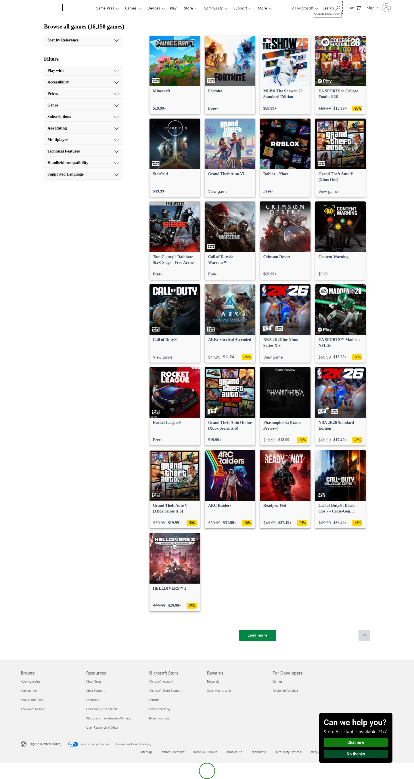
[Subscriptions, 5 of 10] (83, 116)
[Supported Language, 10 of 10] (83, 174)
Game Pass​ (105, 7)
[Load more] (257, 635)
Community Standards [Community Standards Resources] (101, 709)
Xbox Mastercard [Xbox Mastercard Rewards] (219, 690)
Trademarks (258, 752)
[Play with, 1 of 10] (83, 70)
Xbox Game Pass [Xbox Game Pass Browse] (32, 700)
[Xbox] (78, 8)
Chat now (355, 742)
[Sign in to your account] (378, 8)
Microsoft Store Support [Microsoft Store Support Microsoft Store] (165, 690)
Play (173, 7)
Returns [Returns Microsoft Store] (153, 700)
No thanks (356, 754)
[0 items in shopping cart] (354, 7)
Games (131, 7)
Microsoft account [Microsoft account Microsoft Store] (160, 681)
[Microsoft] (40, 8)
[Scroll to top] (364, 635)
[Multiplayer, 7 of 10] (83, 139)
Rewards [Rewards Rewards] (213, 681)
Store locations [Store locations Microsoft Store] (158, 718)
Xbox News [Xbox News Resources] (93, 681)
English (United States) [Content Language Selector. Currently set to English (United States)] (45, 744)
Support (240, 7)
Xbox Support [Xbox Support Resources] (95, 690)
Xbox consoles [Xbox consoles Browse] (30, 681)
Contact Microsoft (172, 752)
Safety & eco (318, 752)
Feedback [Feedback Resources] (92, 700)
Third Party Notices (287, 752)
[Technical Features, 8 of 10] (83, 151)
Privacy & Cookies (204, 752)
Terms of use (233, 752)
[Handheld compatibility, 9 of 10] (83, 162)
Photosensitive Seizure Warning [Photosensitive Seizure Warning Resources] (108, 718)
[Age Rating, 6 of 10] (83, 128)
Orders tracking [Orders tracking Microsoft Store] (159, 709)
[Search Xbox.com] (331, 7)
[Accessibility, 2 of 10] (83, 82)
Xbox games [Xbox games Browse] (29, 690)
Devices (153, 7)
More (262, 7)
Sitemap (146, 752)
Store (188, 7)
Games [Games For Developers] (277, 681)
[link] (175, 75)
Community (213, 7)
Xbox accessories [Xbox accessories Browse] (32, 709)
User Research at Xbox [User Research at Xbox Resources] (102, 727)
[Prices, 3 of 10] (83, 93)
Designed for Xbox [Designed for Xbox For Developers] (285, 690)
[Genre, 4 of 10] (83, 105)
